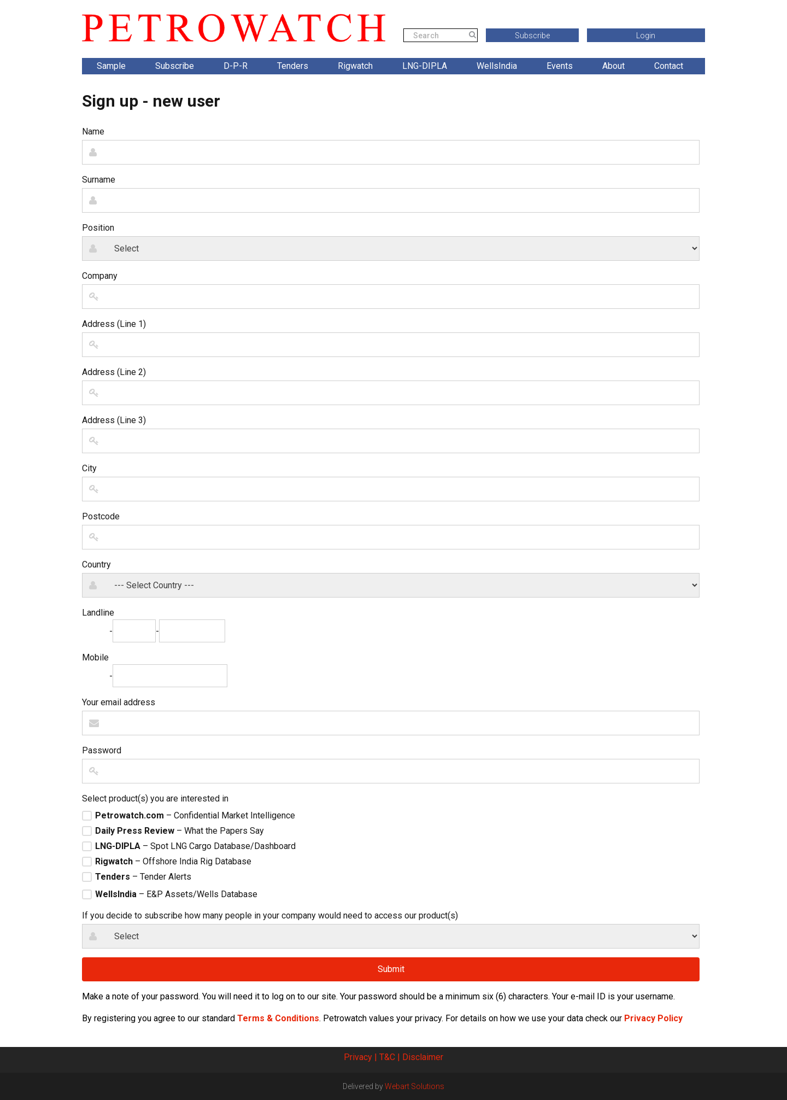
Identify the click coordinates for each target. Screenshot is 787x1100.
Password (101, 750)
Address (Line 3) (114, 420)
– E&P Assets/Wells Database (176, 894)
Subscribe (532, 35)
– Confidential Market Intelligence (195, 816)
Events (560, 66)
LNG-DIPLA (424, 66)
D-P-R (236, 66)
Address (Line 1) (114, 324)
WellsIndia (497, 66)
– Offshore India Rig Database (173, 862)
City (89, 468)
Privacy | (360, 1057)
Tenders (292, 66)
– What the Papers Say (179, 831)
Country (96, 564)
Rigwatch (355, 66)
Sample (111, 66)
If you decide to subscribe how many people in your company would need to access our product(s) (270, 915)
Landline (98, 612)
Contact (668, 66)
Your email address (118, 702)
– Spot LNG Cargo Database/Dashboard (195, 846)
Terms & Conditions (278, 1018)
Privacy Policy (653, 1018)
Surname (98, 179)
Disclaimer (422, 1057)
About (613, 66)
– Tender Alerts (143, 877)
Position (98, 228)
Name (93, 131)
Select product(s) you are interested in (155, 798)
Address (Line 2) (114, 372)
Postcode (101, 516)
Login (645, 35)
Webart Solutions (414, 1086)
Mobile (95, 657)
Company (100, 276)
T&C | (389, 1057)
